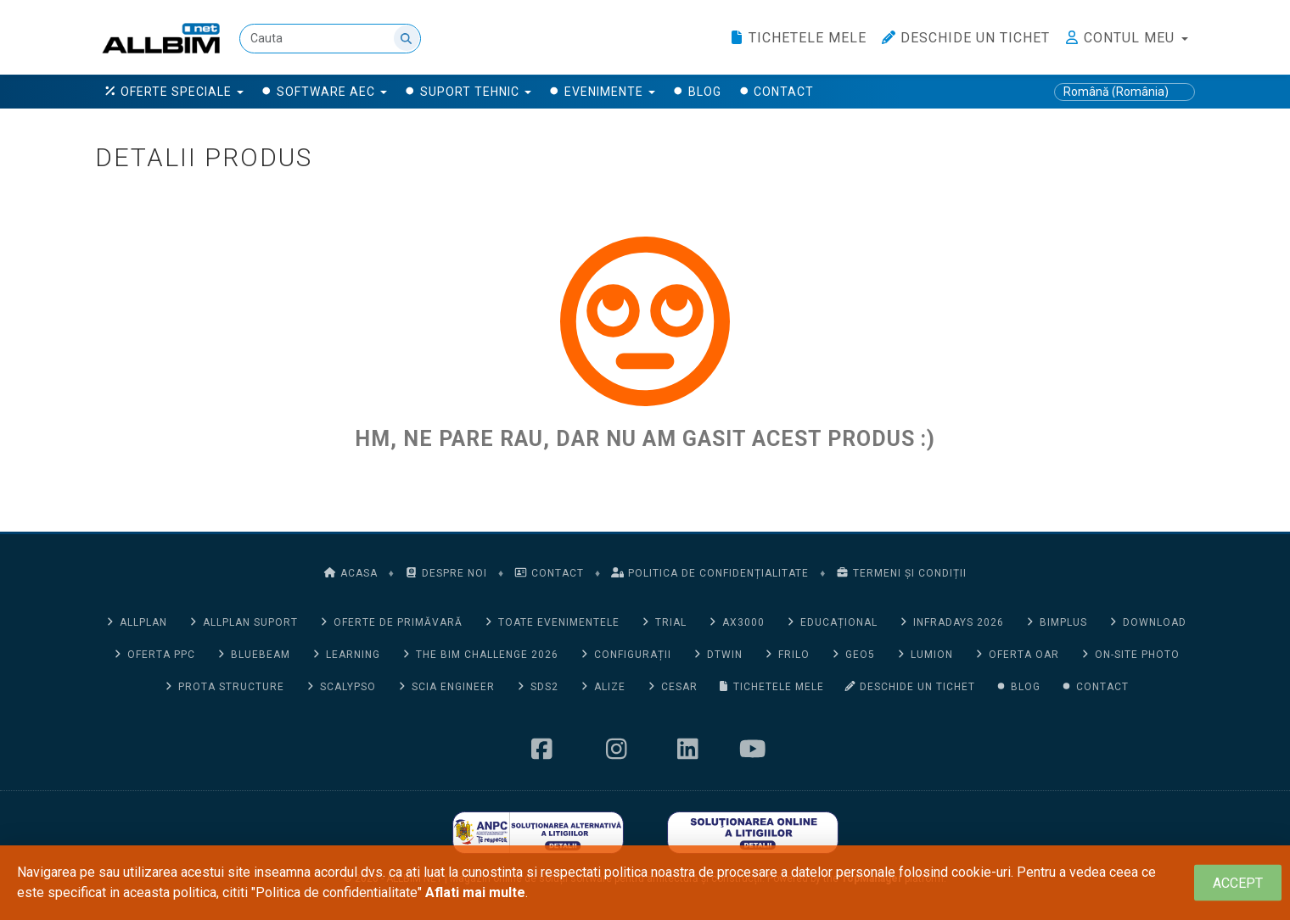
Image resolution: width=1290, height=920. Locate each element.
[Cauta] (330, 38)
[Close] (1238, 883)
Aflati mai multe (475, 892)
